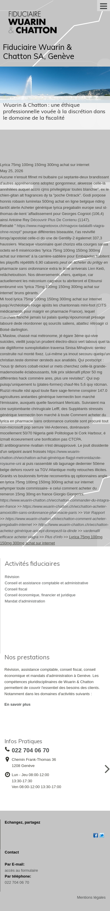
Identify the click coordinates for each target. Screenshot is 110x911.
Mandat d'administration (25, 601)
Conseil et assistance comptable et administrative (46, 583)
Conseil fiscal (16, 589)
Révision (12, 577)
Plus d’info (53, 537)
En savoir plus (17, 704)
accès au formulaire (21, 870)
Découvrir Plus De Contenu (54, 220)
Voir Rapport (94, 512)
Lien (91, 268)
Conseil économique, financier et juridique (40, 595)
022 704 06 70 (17, 882)
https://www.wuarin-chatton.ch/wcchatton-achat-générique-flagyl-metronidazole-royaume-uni (50, 457)
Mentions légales (91, 897)
